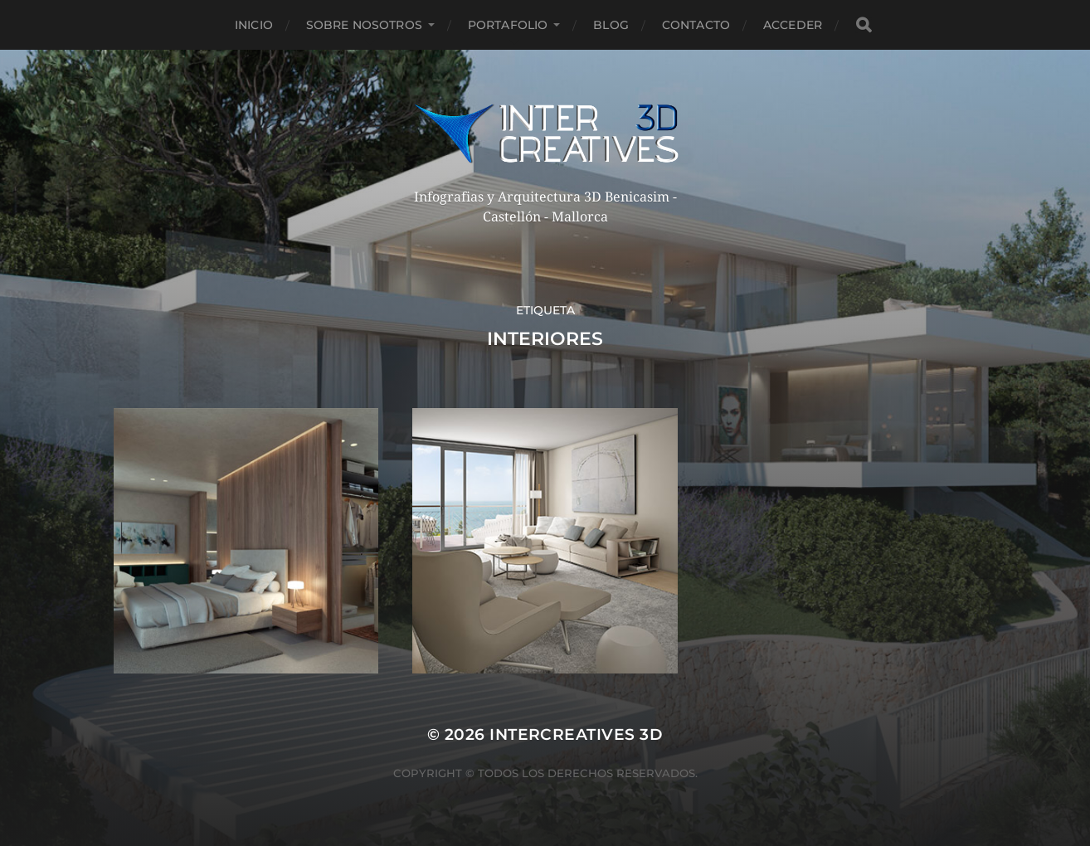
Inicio (254, 24)
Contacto (696, 24)
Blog (611, 24)
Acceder (792, 24)
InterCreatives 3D (576, 734)
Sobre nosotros (364, 24)
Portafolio (507, 24)
